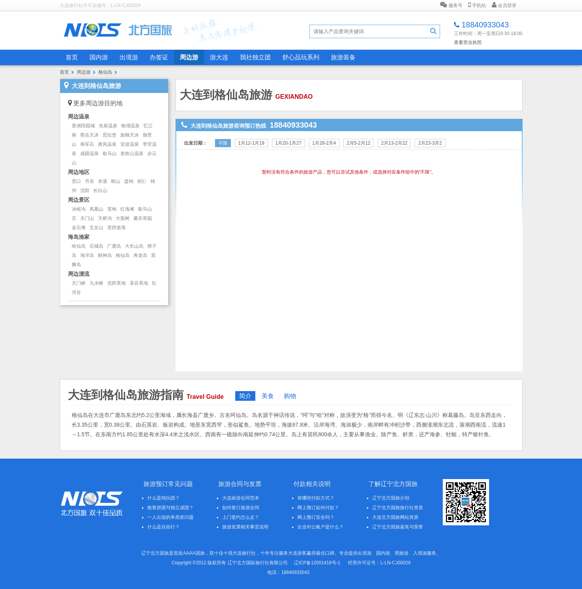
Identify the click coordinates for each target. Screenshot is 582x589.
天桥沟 (105, 218)
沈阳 (84, 190)
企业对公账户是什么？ (320, 527)
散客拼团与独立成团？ (170, 507)
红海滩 (127, 209)
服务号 (451, 5)
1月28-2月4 (324, 143)
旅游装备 (343, 57)
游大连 (219, 57)
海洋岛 (87, 255)
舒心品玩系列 (300, 57)
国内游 (98, 57)
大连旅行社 (244, 553)
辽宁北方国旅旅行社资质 (397, 507)
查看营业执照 (468, 42)
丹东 (89, 181)
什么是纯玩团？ (163, 498)
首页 (72, 57)
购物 (290, 396)
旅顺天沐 (129, 135)
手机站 (477, 5)
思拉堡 (109, 135)
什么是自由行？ (163, 527)
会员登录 (504, 5)
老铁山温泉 (131, 153)
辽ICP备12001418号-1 (317, 562)
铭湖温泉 (130, 125)
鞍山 (115, 181)
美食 (267, 396)
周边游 (189, 57)
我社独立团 (255, 57)
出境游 (129, 57)
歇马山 (109, 153)
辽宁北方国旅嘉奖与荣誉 (397, 527)
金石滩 (79, 227)
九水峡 (96, 283)
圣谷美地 (139, 283)
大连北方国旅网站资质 (395, 517)
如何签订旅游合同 (240, 507)
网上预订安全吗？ (315, 517)
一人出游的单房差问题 (170, 517)
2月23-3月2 (430, 143)
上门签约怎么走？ (240, 517)
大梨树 (123, 218)
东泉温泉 (108, 125)
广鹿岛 (114, 246)
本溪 (102, 181)
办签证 (159, 57)
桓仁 (142, 181)
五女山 (96, 227)
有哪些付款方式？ (315, 498)
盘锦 (128, 181)
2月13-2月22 (394, 143)
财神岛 (105, 255)
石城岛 (96, 246)
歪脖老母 (116, 227)
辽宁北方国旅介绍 (390, 498)
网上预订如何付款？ (318, 507)
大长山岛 (134, 246)
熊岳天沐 (89, 135)
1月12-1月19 (251, 143)
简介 (245, 396)
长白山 (100, 190)
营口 (76, 181)
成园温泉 (89, 153)
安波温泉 (129, 144)
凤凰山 (96, 209)
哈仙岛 (79, 246)
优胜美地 (116, 283)
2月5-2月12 (358, 143)
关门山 (87, 218)
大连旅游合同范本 (240, 498)
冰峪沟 (79, 209)
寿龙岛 (140, 255)
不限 (223, 143)
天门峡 (79, 283)
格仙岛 (105, 72)
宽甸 (111, 209)
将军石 (87, 144)
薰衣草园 (142, 218)
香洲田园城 (83, 125)
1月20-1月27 (288, 143)
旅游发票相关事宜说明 (245, 527)
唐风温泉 (107, 144)
